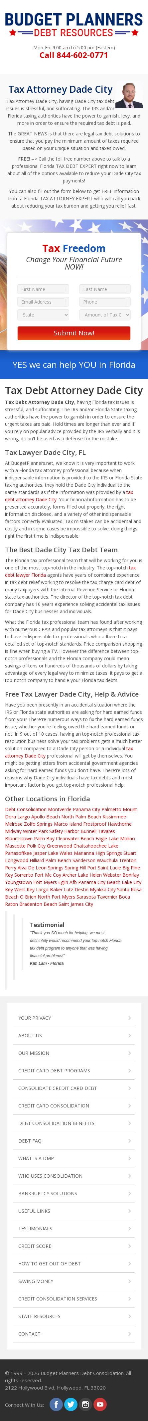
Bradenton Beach (38, 904)
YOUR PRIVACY (34, 1018)
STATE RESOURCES (39, 1316)
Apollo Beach (45, 816)
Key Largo (38, 889)
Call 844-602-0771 (74, 54)
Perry (10, 867)
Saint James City (76, 904)
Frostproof (94, 824)
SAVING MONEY (35, 1281)
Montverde (60, 809)
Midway (13, 831)
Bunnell (88, 831)
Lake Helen (90, 875)
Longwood (16, 860)
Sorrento (23, 875)
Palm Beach (58, 860)
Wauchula (107, 860)
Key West (15, 889)
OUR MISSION (33, 1053)
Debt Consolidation (26, 809)
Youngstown (18, 882)
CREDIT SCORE (34, 1246)
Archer (69, 875)
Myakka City (103, 889)
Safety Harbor (64, 831)
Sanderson (84, 860)
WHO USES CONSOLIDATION (50, 1176)
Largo (23, 816)
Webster (112, 875)
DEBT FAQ (30, 1141)
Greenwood (59, 846)
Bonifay (130, 875)
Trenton (127, 860)
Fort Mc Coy (48, 875)
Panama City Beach (99, 882)
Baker (56, 889)
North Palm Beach (81, 816)
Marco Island (68, 824)
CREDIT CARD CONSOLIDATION (53, 1105)
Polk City (36, 846)
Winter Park (35, 831)
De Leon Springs (46, 867)
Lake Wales (60, 853)
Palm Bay (44, 838)
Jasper (40, 853)
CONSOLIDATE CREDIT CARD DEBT (57, 1088)
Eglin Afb (67, 882)
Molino (127, 838)
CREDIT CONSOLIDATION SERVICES (57, 1299)
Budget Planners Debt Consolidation (82, 1373)
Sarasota (86, 897)
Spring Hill (75, 867)
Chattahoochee (90, 846)
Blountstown (19, 838)
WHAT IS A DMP (36, 1158)
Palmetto (111, 809)
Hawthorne (120, 824)
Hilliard (37, 860)
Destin (81, 889)
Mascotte (15, 846)
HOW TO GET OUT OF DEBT (49, 1263)
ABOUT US (30, 1035)
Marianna (84, 853)
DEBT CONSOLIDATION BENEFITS (56, 1123)
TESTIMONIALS (35, 1228)
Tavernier (107, 897)
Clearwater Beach (75, 838)
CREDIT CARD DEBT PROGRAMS (54, 1070)
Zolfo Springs (38, 824)
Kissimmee (114, 816)
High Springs (108, 853)
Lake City (131, 882)
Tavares (106, 831)
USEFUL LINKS (34, 1211)
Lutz (68, 889)
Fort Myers (45, 882)
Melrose (14, 824)
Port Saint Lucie (104, 867)
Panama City (86, 809)
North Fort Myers (56, 897)
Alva (22, 867)
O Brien (28, 897)
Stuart (129, 853)
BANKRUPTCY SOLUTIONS (47, 1193)
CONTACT (29, 1334)
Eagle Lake (107, 838)
